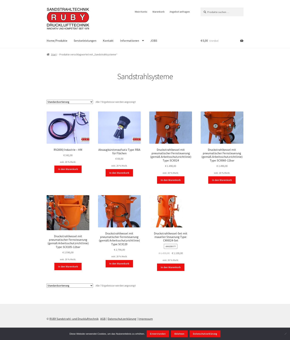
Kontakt (108, 40)
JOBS (153, 40)
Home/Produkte (57, 40)
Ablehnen (179, 333)
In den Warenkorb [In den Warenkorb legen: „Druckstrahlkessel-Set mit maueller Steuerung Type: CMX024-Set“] (171, 267)
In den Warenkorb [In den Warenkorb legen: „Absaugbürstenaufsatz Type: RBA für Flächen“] (119, 172)
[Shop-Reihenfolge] (70, 102)
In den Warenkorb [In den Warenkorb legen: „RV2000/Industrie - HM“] (68, 169)
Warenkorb (158, 11)
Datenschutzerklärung (122, 319)
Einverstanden (158, 333)
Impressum (145, 319)
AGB (103, 319)
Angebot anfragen (180, 11)
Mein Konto (141, 11)
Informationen (129, 40)
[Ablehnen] (285, 334)
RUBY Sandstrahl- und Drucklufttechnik (74, 319)
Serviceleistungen (85, 40)
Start (54, 54)
